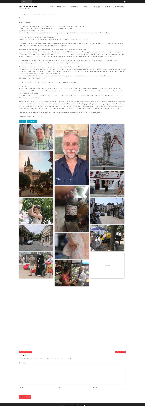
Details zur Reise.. (118, 7)
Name (21, 387)
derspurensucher (26, 14)
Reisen (85, 7)
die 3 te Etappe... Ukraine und (51, 14)
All (23, 121)
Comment (22, 363)
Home (51, 7)
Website (94, 387)
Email (58, 387)
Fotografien (96, 7)
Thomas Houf (60, 7)
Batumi (32, 121)
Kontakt (107, 7)
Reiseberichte (74, 7)
